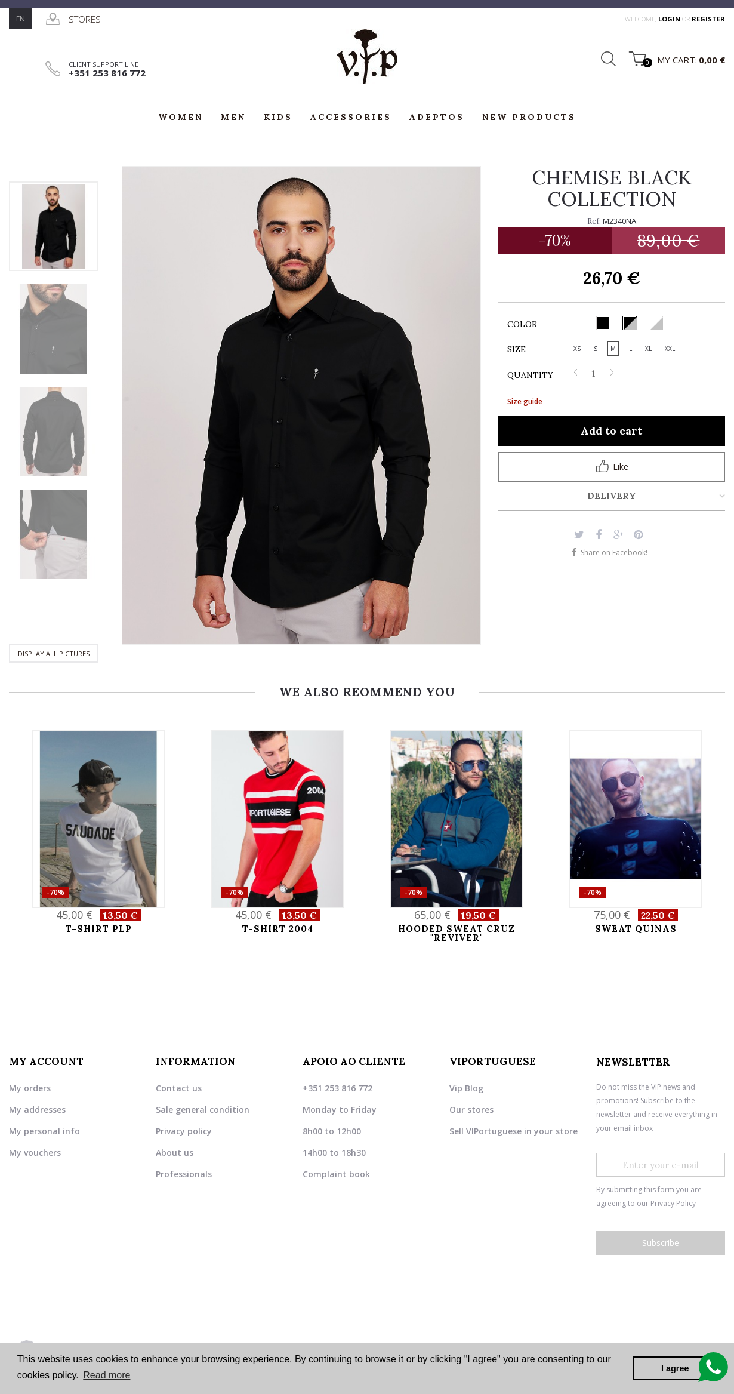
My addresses (37, 1109)
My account (46, 1061)
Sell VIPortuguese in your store (513, 1131)
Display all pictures (54, 653)
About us (174, 1152)
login (670, 18)
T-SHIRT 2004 (277, 928)
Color (523, 324)
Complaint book (336, 1174)
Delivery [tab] (611, 495)
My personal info (44, 1131)
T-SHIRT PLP (99, 928)
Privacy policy (184, 1131)
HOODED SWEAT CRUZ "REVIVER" (456, 933)
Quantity (530, 375)
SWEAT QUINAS (636, 928)
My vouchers (35, 1152)
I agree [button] (675, 1368)
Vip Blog (466, 1088)
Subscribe (660, 1242)
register (708, 18)
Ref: (594, 221)
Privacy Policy (673, 1203)
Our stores (471, 1109)
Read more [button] (106, 1375)
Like (611, 466)
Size (517, 349)
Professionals (184, 1174)
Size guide (524, 401)
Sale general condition (202, 1109)
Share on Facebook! (614, 552)
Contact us (179, 1088)
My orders (30, 1088)
